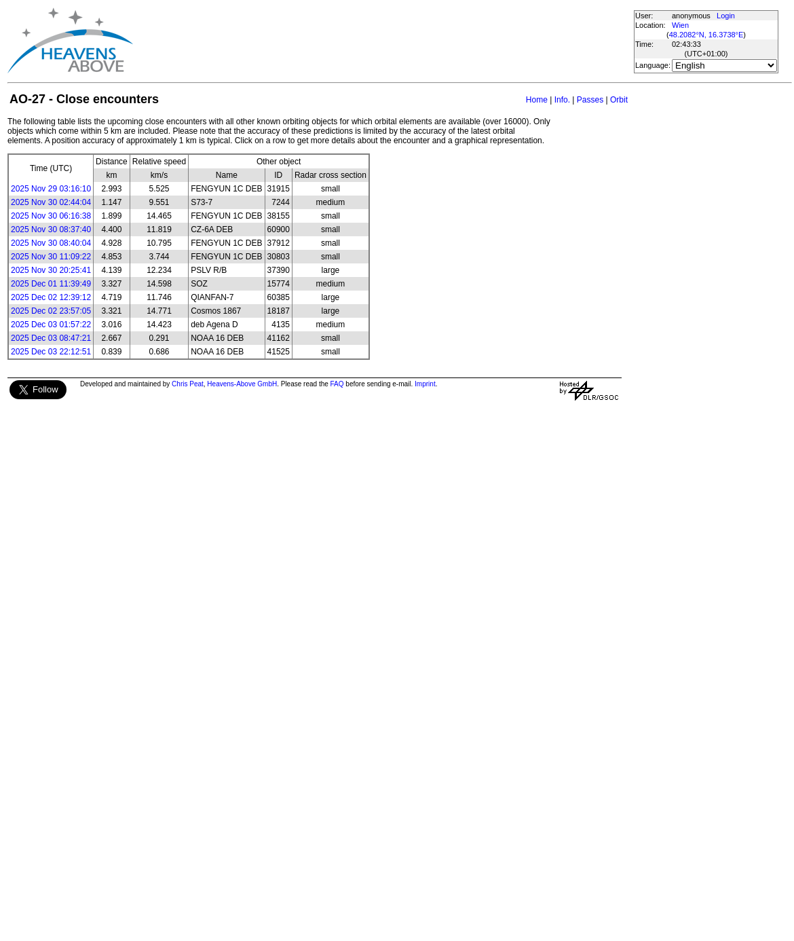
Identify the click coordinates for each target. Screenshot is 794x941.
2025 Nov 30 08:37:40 (51, 229)
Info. (562, 100)
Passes (590, 100)
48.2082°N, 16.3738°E (706, 35)
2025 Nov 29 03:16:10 (51, 188)
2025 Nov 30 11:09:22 (51, 256)
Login (726, 16)
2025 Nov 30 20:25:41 (51, 270)
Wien (680, 25)
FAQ (337, 384)
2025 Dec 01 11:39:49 (51, 284)
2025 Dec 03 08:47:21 (51, 338)
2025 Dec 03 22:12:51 (51, 351)
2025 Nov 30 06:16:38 (51, 216)
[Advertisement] (383, 40)
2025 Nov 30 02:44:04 (51, 202)
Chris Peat (188, 384)
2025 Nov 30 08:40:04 (51, 243)
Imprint (425, 384)
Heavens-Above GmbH (242, 384)
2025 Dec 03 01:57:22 (51, 324)
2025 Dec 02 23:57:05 (51, 311)
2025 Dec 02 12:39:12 (51, 297)
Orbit (619, 100)
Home (537, 100)
